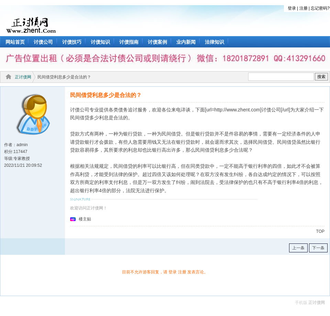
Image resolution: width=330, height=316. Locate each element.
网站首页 (15, 42)
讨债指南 (129, 42)
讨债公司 (43, 42)
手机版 (301, 302)
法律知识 (214, 42)
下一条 (318, 248)
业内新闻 (186, 42)
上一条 (298, 248)
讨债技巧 (71, 42)
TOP (320, 231)
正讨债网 (23, 77)
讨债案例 (157, 42)
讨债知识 (100, 42)
